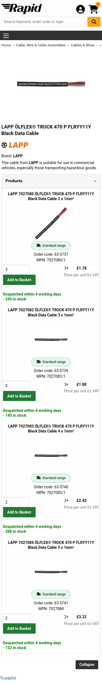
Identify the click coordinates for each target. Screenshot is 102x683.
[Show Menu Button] (6, 36)
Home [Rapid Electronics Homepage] (6, 45)
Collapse (86, 664)
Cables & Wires (83, 45)
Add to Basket (19, 280)
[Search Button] (94, 22)
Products (13, 180)
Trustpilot (8, 678)
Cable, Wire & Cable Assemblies (41, 45)
